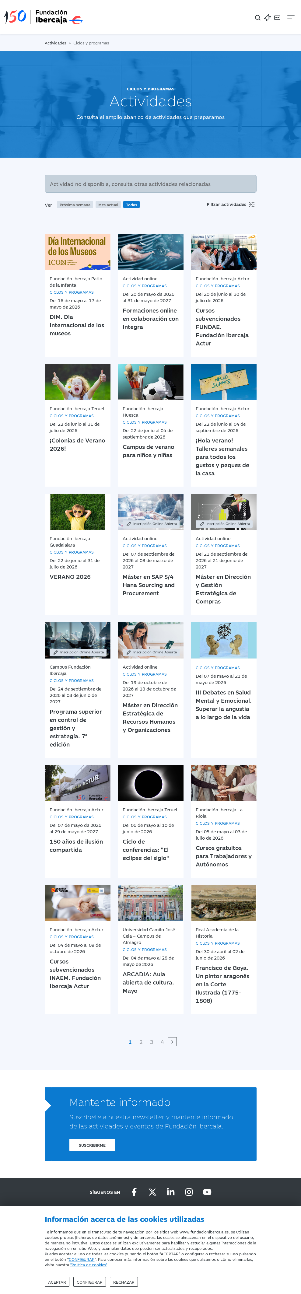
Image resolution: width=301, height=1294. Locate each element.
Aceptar (57, 1282)
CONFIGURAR (82, 1259)
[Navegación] (290, 17)
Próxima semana (75, 204)
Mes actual (108, 204)
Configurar (90, 1282)
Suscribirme (92, 1145)
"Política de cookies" (88, 1264)
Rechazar (124, 1282)
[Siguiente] (172, 1041)
